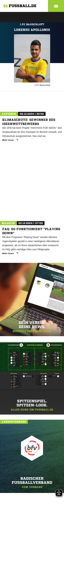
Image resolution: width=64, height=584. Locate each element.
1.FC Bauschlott (32, 24)
